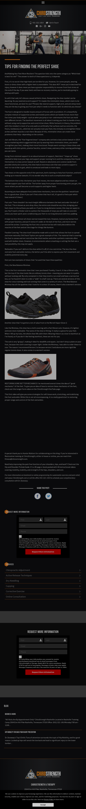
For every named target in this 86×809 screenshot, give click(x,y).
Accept (43, 805)
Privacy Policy (49, 799)
